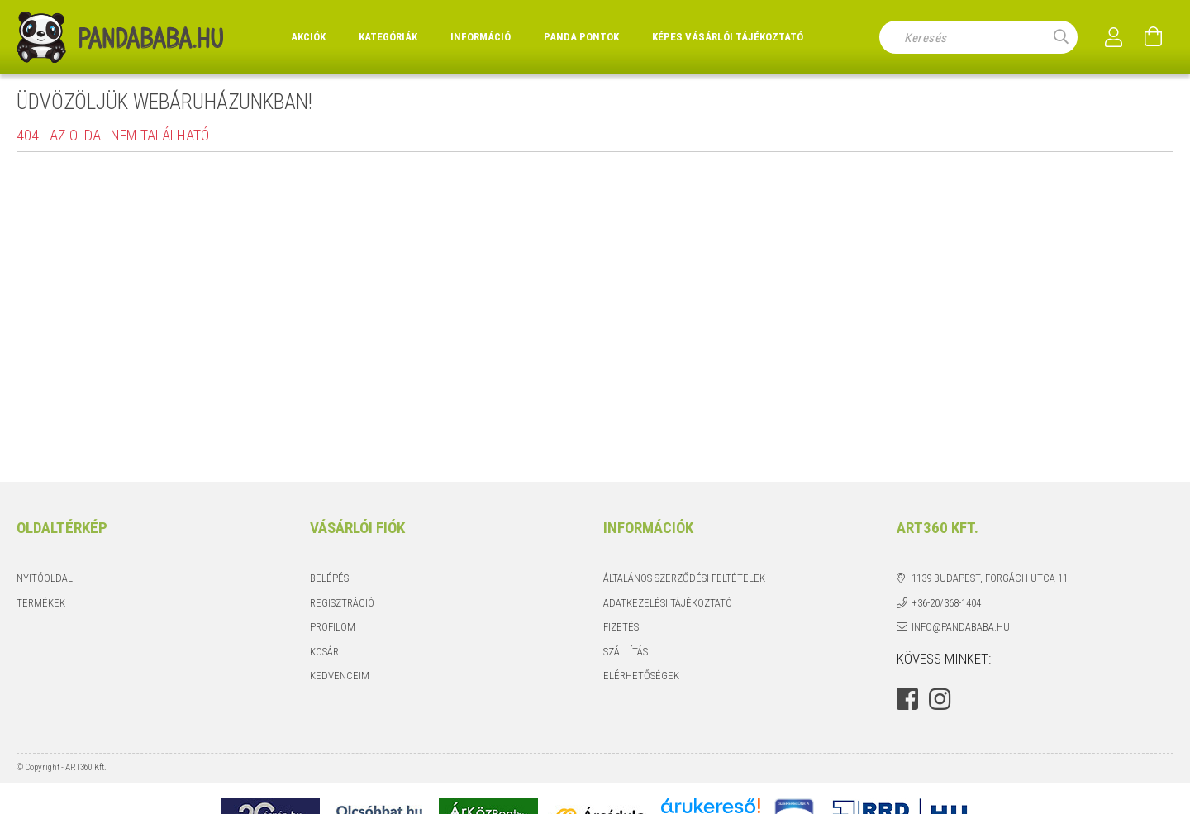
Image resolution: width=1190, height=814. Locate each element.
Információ (480, 37)
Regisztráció (342, 603)
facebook (907, 699)
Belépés (329, 578)
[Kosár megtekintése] (1153, 37)
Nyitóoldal (45, 578)
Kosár (324, 651)
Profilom (332, 627)
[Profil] (1114, 37)
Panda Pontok (581, 37)
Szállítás (625, 651)
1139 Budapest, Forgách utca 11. (991, 578)
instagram (939, 699)
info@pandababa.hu (961, 627)
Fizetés (621, 627)
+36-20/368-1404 (946, 603)
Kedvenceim (339, 675)
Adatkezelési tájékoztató (667, 603)
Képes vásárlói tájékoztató (727, 37)
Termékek (41, 603)
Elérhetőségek (641, 675)
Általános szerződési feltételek (684, 578)
